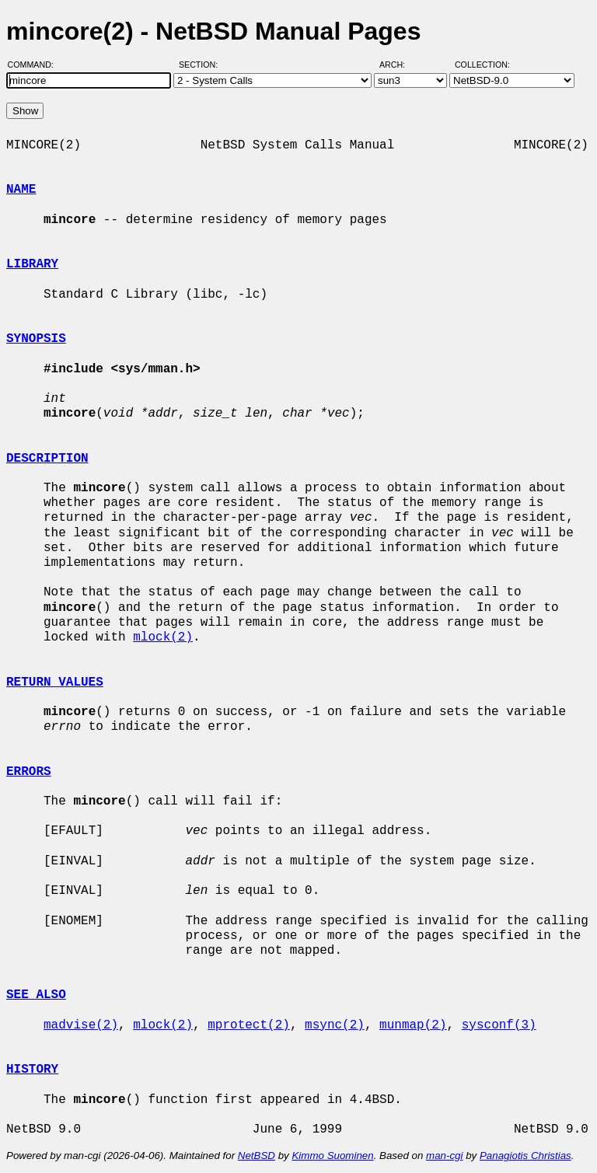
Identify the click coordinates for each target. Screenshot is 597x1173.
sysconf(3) (499, 1025)
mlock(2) (163, 637)
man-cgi (444, 1155)
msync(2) (335, 1025)
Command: (35, 64)
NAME (21, 189)
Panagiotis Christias (525, 1155)
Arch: (399, 64)
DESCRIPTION (47, 458)
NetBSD (256, 1155)
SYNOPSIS (36, 338)
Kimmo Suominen (332, 1155)
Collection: (482, 64)
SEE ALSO (36, 995)
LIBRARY (32, 264)
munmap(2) (412, 1025)
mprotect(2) (249, 1025)
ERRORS (28, 771)
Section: (202, 64)
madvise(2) (81, 1025)
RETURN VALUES (54, 682)
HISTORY (32, 1069)
